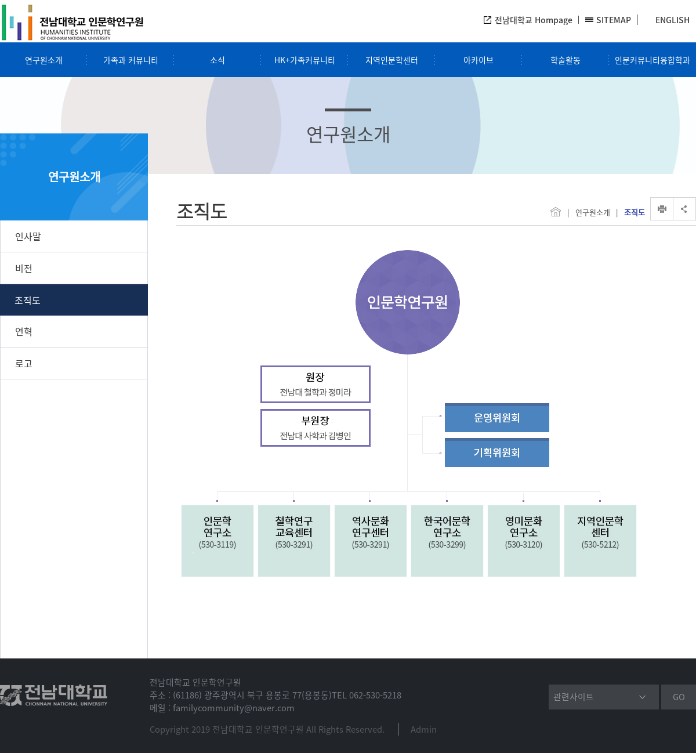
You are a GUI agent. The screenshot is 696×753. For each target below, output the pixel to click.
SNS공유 (684, 208)
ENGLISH (672, 20)
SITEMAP (613, 20)
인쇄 (661, 208)
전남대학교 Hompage (533, 20)
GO (679, 696)
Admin (424, 729)
